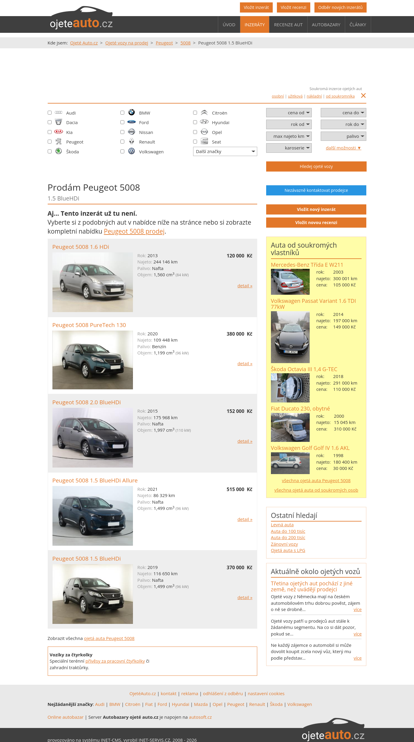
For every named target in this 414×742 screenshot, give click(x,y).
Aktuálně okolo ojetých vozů (315, 571)
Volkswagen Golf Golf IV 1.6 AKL (310, 447)
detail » (245, 286)
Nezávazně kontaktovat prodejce (316, 190)
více (358, 609)
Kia (69, 132)
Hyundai (220, 122)
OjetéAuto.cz (142, 693)
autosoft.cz (200, 717)
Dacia (72, 122)
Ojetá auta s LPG (288, 550)
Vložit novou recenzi (316, 222)
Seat (216, 142)
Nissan (146, 132)
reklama (189, 693)
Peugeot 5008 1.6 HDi (80, 247)
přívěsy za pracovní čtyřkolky (115, 661)
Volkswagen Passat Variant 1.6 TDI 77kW (313, 303)
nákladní (314, 96)
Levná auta (282, 524)
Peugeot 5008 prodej (134, 231)
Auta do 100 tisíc (288, 531)
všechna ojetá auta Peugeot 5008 (316, 480)
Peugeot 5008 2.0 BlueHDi (86, 402)
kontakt (168, 693)
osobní (278, 96)
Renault (147, 142)
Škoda (72, 152)
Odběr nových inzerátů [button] (340, 7)
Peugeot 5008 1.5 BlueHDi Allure (95, 480)
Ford (144, 122)
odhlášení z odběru (223, 693)
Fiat (149, 704)
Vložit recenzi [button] (293, 7)
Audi (71, 113)
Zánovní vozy (284, 544)
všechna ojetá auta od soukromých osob (316, 490)
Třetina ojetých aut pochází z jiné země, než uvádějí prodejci (312, 586)
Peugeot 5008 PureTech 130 (89, 325)
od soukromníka (340, 96)
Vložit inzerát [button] (256, 7)
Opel (217, 132)
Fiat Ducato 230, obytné (300, 408)
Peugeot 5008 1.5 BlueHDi (86, 558)
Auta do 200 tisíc (288, 537)
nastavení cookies (266, 693)
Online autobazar (66, 717)
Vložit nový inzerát (316, 209)
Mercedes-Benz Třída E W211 (307, 264)
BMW (144, 113)
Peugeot (74, 142)
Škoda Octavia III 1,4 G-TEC (304, 369)
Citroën (219, 113)
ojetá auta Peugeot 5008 (109, 638)
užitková (295, 96)
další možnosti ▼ (343, 148)
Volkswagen (151, 152)
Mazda (201, 704)
